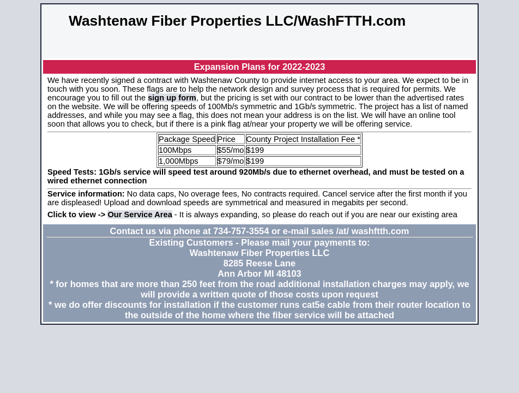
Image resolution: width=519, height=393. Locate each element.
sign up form (172, 97)
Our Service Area (139, 214)
